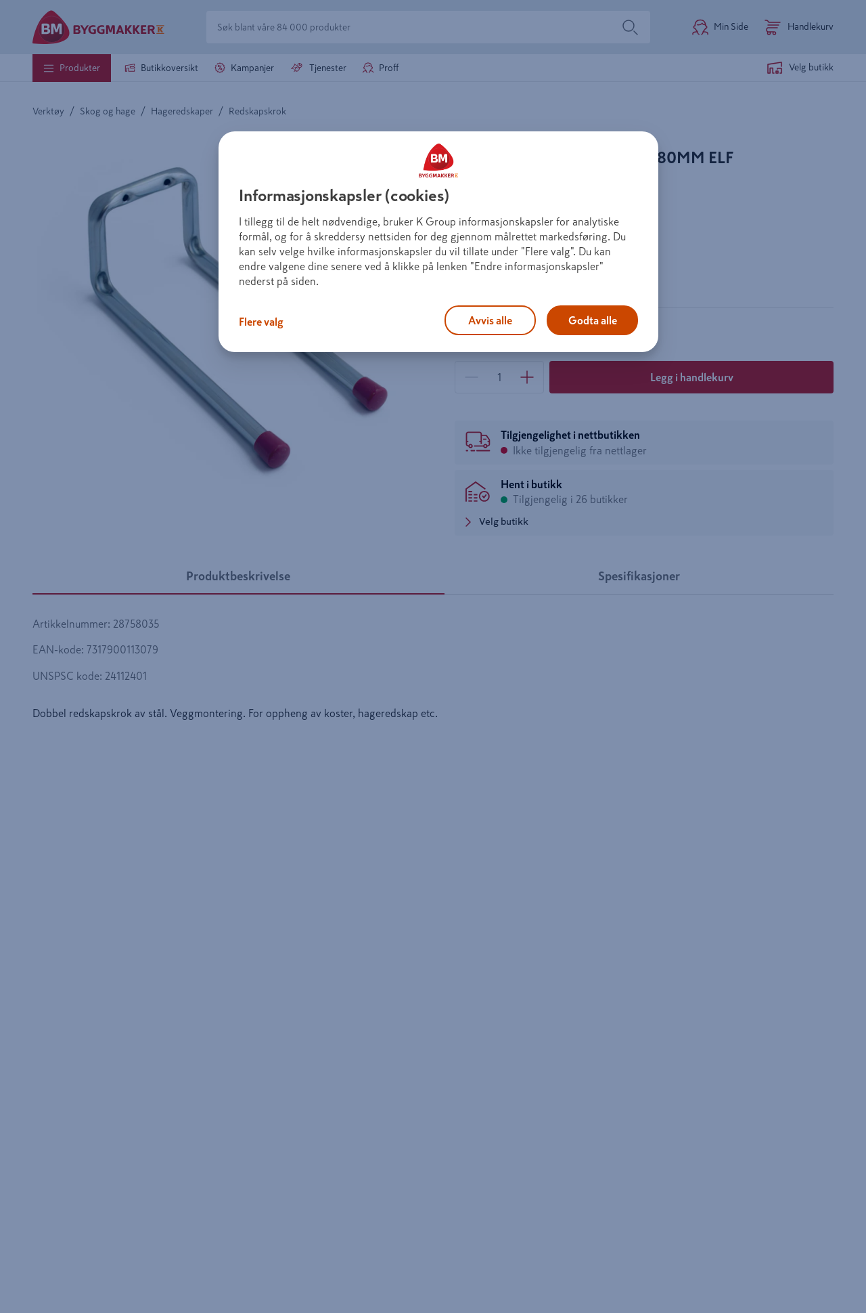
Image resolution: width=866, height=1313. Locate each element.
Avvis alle (490, 320)
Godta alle (592, 320)
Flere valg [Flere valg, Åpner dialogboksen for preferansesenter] (261, 321)
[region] (438, 241)
